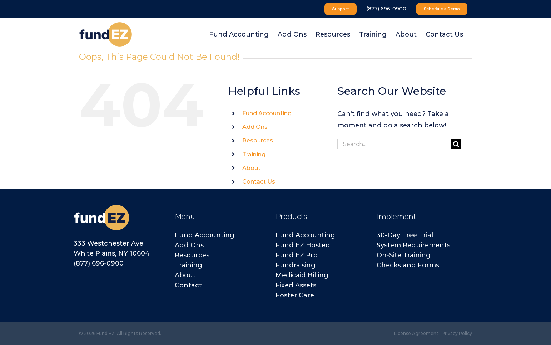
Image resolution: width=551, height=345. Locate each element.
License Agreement (416, 333)
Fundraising (296, 265)
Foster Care (295, 295)
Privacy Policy (457, 333)
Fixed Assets (296, 285)
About (251, 168)
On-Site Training (404, 255)
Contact (188, 285)
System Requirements (413, 245)
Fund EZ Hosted (303, 245)
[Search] (456, 144)
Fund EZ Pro (297, 255)
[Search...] (394, 144)
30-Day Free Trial (405, 235)
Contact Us (258, 181)
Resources (257, 140)
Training (253, 154)
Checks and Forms (408, 265)
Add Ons (255, 126)
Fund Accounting (267, 113)
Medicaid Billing (302, 275)
